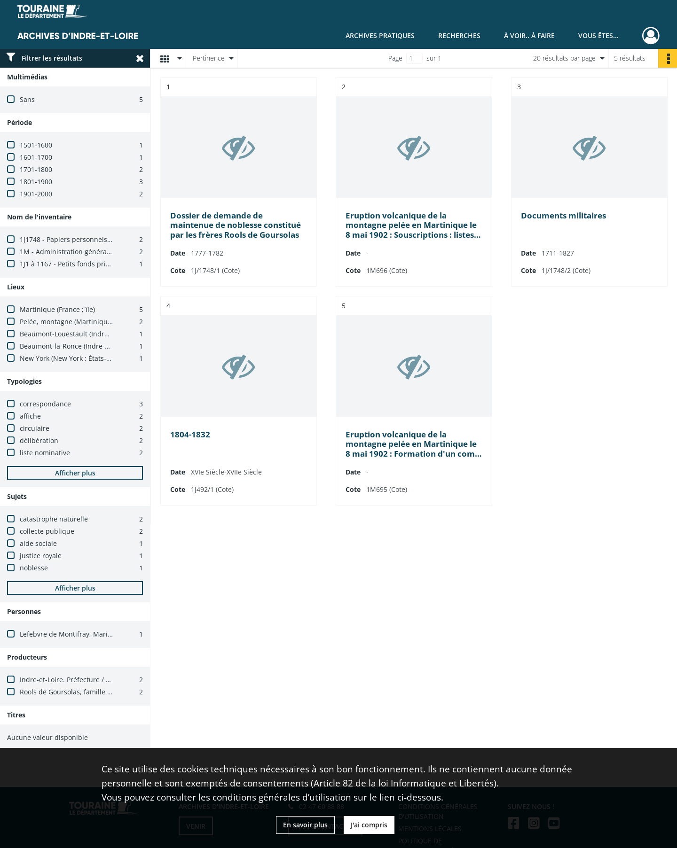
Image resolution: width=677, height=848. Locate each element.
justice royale (41, 555)
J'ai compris (369, 824)
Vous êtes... (598, 35)
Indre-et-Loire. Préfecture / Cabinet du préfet (91, 679)
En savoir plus (305, 824)
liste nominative (45, 452)
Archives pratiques (380, 35)
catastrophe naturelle (54, 518)
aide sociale (38, 543)
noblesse (34, 567)
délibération (39, 440)
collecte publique (47, 531)
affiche (30, 416)
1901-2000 (36, 193)
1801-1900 (36, 181)
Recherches (459, 35)
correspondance (45, 403)
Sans (27, 99)
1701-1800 (36, 169)
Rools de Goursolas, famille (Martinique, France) (95, 691)
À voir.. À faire (529, 35)
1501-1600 (36, 144)
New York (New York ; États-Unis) (71, 358)
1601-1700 (36, 157)
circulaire (34, 428)
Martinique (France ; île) (57, 309)
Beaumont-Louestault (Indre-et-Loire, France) (90, 333)
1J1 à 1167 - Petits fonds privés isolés (78, 263)
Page (395, 58)
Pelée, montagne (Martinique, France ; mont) (90, 321)
